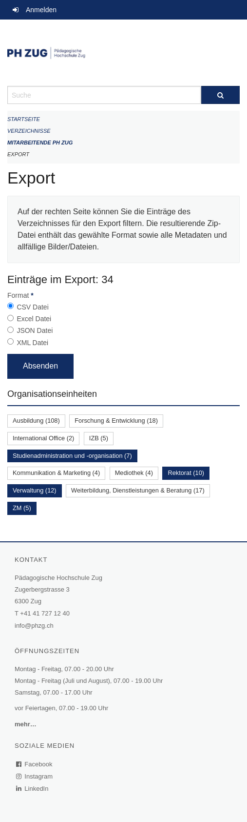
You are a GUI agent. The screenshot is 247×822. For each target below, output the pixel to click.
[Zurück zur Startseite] (123, 52)
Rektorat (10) (186, 472)
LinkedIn (33, 788)
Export (18, 154)
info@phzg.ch (34, 625)
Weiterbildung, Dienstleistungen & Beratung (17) (138, 490)
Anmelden (41, 10)
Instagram (35, 776)
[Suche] (220, 95)
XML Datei (32, 343)
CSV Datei (32, 307)
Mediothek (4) (134, 472)
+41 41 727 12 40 (45, 613)
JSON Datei (35, 330)
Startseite (23, 119)
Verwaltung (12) (35, 490)
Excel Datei (34, 319)
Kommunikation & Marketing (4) (56, 472)
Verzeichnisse (29, 131)
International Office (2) (43, 438)
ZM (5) (22, 508)
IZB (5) (98, 438)
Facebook (35, 764)
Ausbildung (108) (36, 420)
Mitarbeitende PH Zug (40, 142)
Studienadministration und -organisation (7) (72, 455)
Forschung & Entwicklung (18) (116, 420)
